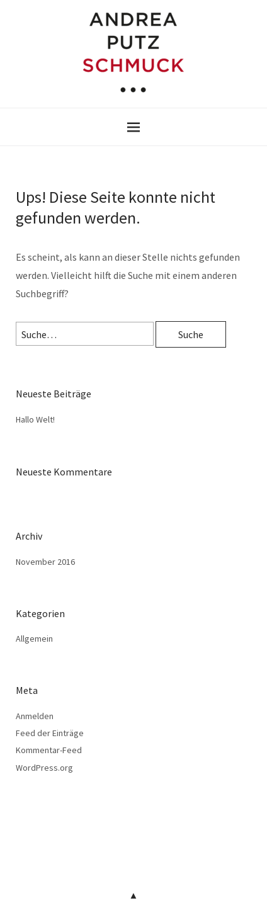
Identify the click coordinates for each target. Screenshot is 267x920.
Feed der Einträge (50, 733)
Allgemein (34, 638)
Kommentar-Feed (49, 750)
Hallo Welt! (35, 419)
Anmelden (35, 716)
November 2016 (45, 561)
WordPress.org (44, 767)
